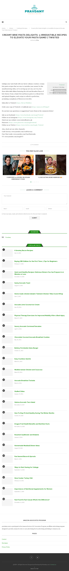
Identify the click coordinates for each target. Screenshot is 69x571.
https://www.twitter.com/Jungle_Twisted (29, 125)
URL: (52, 90)
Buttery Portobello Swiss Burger (26, 348)
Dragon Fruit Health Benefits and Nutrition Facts (32, 424)
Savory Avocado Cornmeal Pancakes (27, 326)
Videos (11, 28)
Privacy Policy (6, 547)
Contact (4, 539)
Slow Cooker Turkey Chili (23, 478)
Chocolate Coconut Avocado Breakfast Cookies (32, 337)
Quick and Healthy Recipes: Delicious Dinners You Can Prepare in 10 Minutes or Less (39, 273)
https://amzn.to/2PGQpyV (40, 107)
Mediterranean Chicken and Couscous (28, 370)
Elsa (37, 40)
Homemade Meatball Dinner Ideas (27, 445)
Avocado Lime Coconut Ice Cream (27, 305)
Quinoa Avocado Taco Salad (24, 402)
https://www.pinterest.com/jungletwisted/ (23, 122)
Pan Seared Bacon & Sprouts (25, 456)
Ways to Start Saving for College (26, 467)
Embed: (51, 92)
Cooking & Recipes (22, 28)
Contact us (53, 564)
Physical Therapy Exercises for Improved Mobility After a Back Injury (39, 315)
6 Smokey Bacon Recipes (23, 250)
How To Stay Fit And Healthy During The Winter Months (34, 413)
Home (3, 28)
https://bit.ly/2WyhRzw (24, 103)
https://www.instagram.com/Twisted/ (30, 117)
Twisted (61, 85)
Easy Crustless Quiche (22, 359)
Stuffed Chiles (19, 391)
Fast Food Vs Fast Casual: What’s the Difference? (32, 500)
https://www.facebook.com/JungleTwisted (29, 115)
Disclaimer (5, 543)
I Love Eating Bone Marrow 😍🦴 (50, 177)
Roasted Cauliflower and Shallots (26, 435)
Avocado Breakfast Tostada (24, 380)
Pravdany (8, 237)
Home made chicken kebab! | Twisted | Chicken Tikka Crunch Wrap (38, 294)
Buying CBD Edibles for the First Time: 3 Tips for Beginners (35, 261)
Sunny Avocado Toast (22, 283)
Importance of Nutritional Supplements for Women (33, 489)
